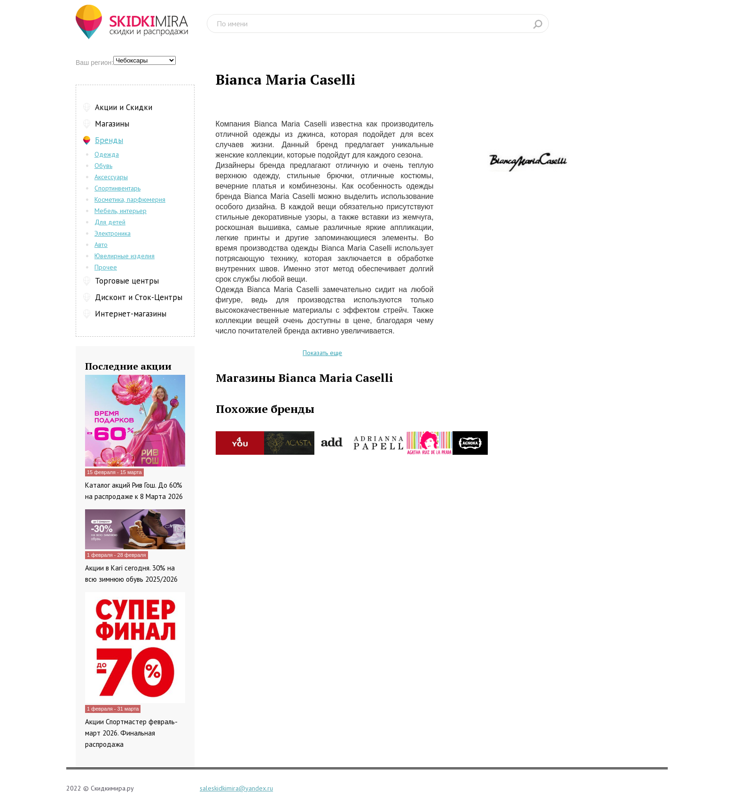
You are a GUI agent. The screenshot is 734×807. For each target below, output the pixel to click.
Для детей (109, 222)
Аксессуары (111, 177)
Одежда (106, 154)
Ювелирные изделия (124, 256)
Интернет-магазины (130, 314)
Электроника (112, 233)
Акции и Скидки (123, 107)
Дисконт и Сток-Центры (138, 297)
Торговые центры (127, 281)
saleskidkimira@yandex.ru (236, 788)
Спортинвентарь (117, 188)
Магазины (112, 124)
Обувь (103, 165)
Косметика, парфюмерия (129, 199)
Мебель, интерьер (120, 210)
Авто (101, 244)
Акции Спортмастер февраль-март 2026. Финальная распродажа (131, 733)
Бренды (109, 140)
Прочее (105, 267)
